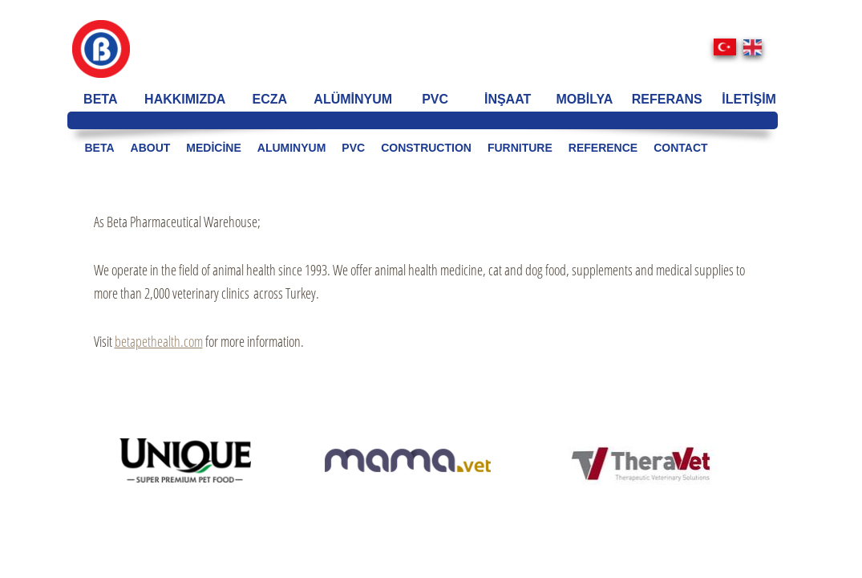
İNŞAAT (507, 99)
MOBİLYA (584, 99)
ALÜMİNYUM (353, 99)
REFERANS (667, 99)
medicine (213, 147)
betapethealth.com (159, 341)
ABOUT (151, 147)
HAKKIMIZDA (184, 99)
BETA (100, 99)
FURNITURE (520, 147)
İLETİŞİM (749, 99)
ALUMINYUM (291, 147)
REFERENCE (603, 147)
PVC (435, 99)
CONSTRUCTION (426, 147)
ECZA (270, 99)
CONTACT (680, 147)
